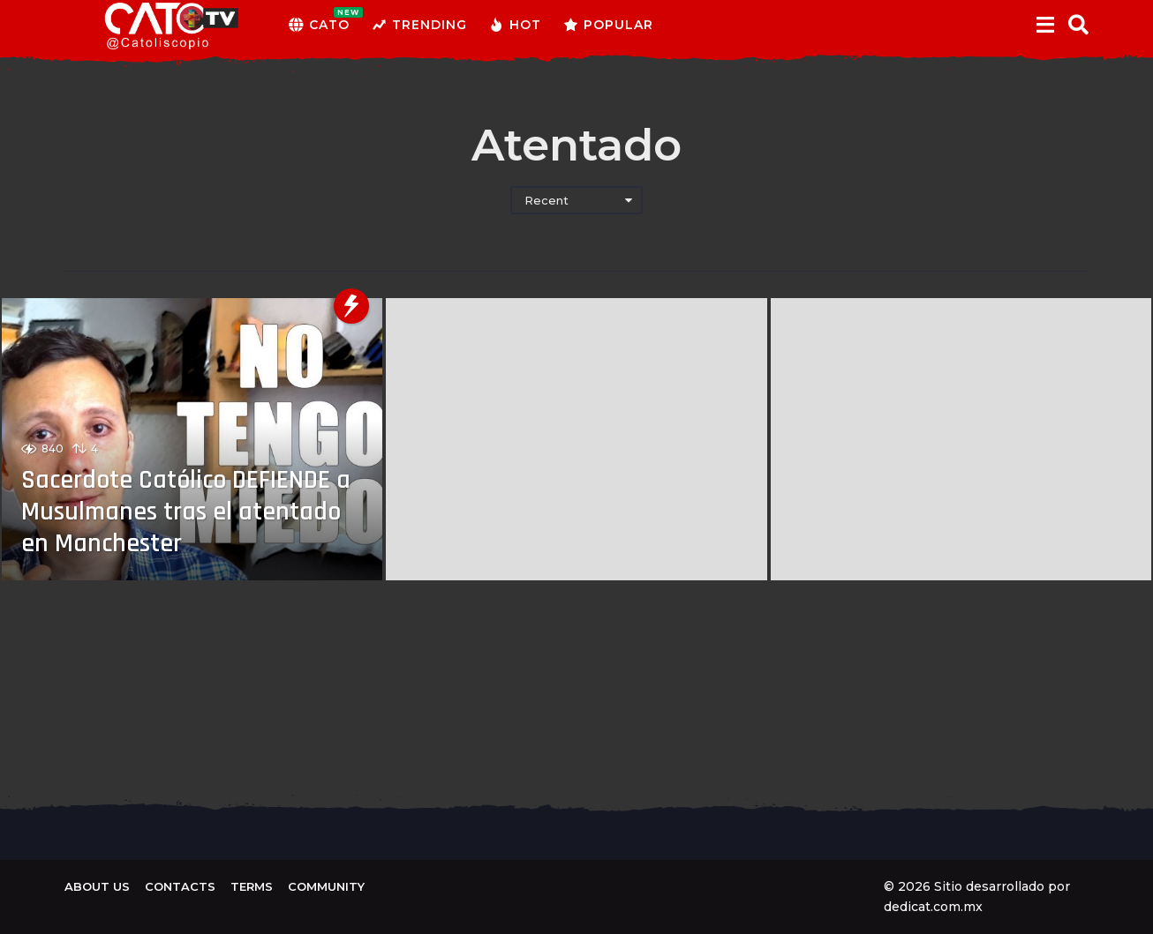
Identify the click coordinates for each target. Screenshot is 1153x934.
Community (326, 886)
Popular (608, 24)
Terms (251, 886)
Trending (419, 24)
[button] (1045, 24)
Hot (515, 24)
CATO (319, 24)
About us (97, 886)
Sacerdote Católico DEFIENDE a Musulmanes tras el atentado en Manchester (189, 511)
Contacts (180, 886)
